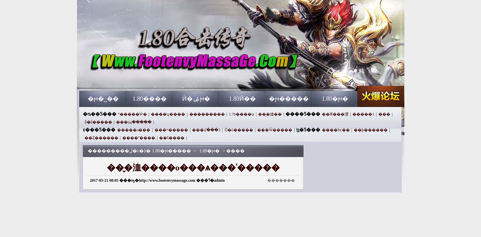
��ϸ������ (371, 130)
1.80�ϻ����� (142, 79)
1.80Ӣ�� (242, 98)
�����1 (363, 114)
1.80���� (149, 98)
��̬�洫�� (270, 114)
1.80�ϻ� (335, 98)
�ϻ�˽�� (103, 98)
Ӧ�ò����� (239, 130)
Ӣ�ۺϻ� (196, 98)
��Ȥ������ (101, 138)
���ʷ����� (171, 130)
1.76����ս (241, 114)
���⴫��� (384, 114)
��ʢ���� (171, 138)
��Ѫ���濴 (335, 114)
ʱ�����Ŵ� (132, 114)
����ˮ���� (138, 138)
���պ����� (134, 122)
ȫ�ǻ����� (98, 122)
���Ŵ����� (274, 130)
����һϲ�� (336, 130)
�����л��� (134, 130)
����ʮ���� (168, 114)
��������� (207, 114)
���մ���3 (206, 130)
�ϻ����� (289, 98)
